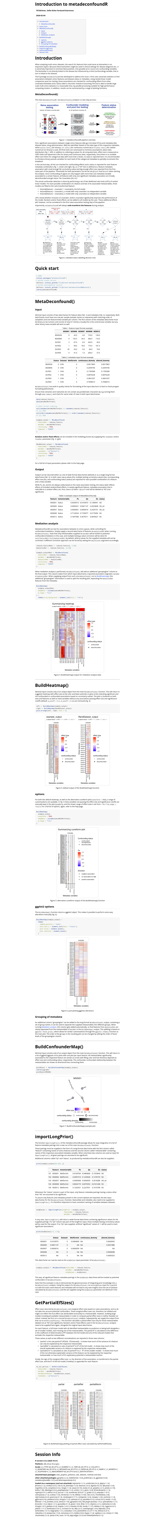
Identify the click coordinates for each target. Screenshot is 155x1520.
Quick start (43, 26)
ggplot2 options (47, 42)
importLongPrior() (46, 48)
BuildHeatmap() (45, 37)
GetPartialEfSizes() (46, 50)
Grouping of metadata (49, 44)
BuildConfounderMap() (47, 46)
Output (43, 33)
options (44, 40)
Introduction (44, 21)
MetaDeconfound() (48, 24)
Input (43, 31)
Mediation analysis (48, 35)
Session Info (43, 52)
